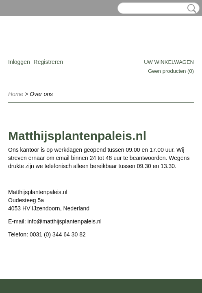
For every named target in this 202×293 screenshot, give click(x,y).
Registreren (48, 62)
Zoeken (190, 8)
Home (15, 94)
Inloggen (19, 62)
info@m (37, 221)
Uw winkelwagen (169, 62)
